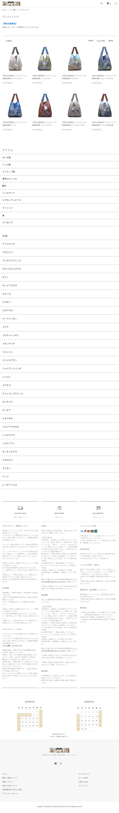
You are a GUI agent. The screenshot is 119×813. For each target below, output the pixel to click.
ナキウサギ (7, 418)
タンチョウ (7, 402)
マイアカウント (84, 774)
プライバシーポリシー (10, 793)
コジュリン (7, 352)
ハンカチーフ (8, 193)
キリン (5, 277)
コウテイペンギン (10, 335)
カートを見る (83, 778)
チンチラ (6, 410)
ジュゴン (6, 377)
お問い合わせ (83, 782)
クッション (7, 208)
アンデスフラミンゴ (11, 260)
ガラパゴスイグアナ (11, 269)
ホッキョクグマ (9, 451)
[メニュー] (115, 3)
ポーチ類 (6, 157)
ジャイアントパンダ (11, 368)
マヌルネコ (7, 460)
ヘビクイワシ (8, 443)
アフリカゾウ (8, 244)
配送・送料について (9, 778)
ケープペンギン (9, 318)
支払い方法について (9, 786)
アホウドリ (7, 252)
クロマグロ (7, 310)
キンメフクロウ (9, 285)
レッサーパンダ (9, 485)
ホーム (4, 10)
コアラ (5, 327)
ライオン (6, 468)
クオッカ (6, 294)
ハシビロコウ (8, 435)
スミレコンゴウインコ (12, 393)
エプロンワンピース (11, 200)
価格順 (110, 41)
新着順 (90, 41)
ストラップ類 (8, 172)
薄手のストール (9, 179)
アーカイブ (7, 222)
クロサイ (6, 302)
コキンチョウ (8, 343)
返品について (7, 782)
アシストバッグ (23, 10)
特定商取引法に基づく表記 (12, 789)
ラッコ (5, 476)
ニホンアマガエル (10, 427)
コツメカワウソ (9, 360)
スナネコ (6, 385)
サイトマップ (83, 786)
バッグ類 (12, 10)
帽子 (4, 186)
